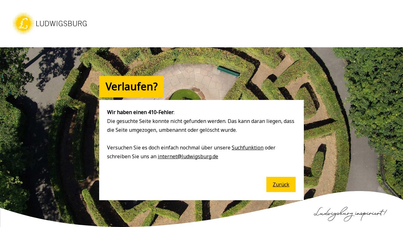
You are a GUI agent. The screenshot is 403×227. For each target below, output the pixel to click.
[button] (49, 34)
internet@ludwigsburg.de (188, 156)
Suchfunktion (248, 147)
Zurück (281, 184)
